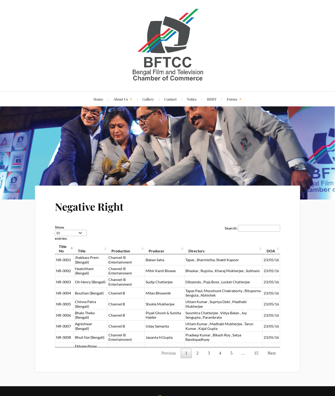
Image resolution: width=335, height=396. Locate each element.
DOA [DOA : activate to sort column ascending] (271, 251)
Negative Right (89, 206)
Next (272, 353)
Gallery (148, 99)
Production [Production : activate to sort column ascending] (120, 251)
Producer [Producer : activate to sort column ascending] (156, 251)
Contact (170, 99)
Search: (252, 228)
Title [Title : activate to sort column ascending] (82, 251)
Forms (232, 99)
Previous (168, 353)
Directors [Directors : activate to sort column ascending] (196, 251)
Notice (192, 99)
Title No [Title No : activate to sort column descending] (63, 248)
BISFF (212, 99)
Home (98, 99)
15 (256, 353)
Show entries (71, 232)
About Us (121, 99)
